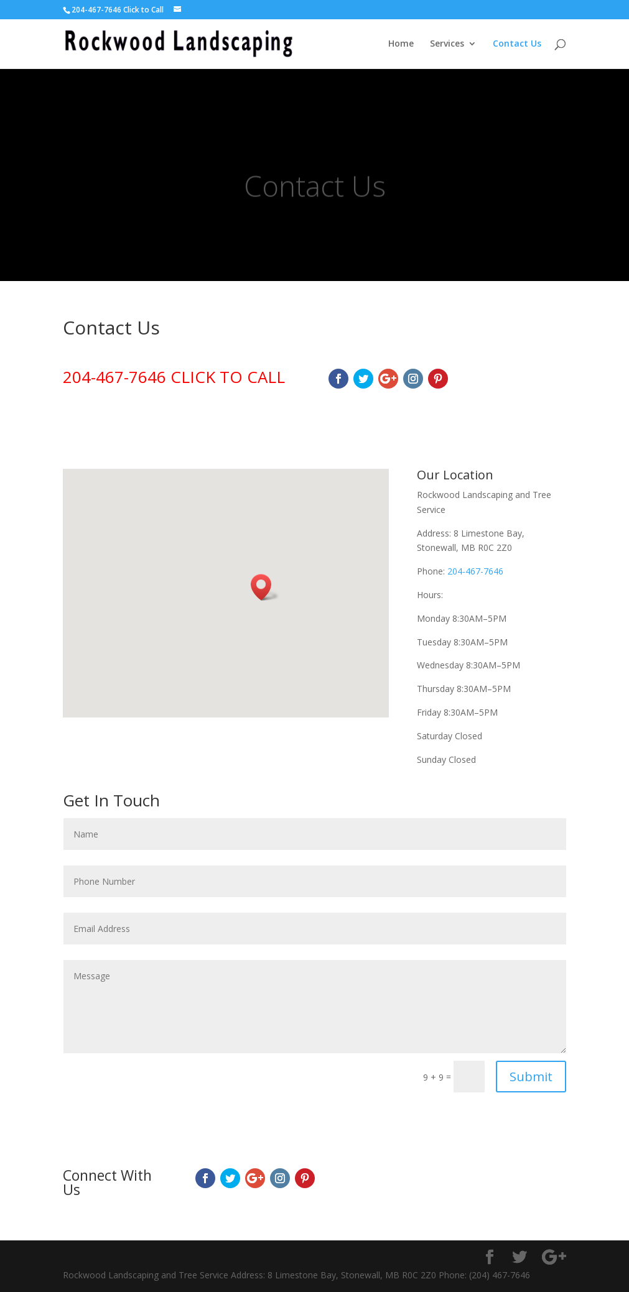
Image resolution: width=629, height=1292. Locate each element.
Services (447, 44)
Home (401, 44)
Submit (531, 1076)
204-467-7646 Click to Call (118, 9)
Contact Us (517, 44)
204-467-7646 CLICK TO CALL (174, 377)
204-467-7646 (475, 571)
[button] (265, 587)
